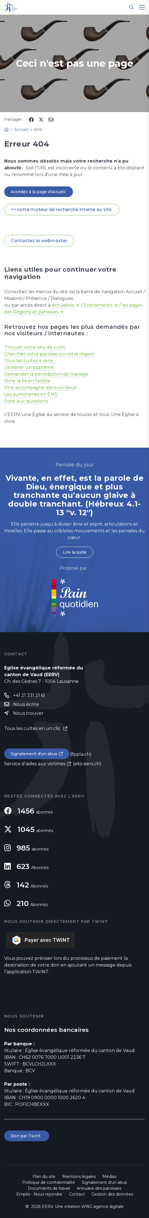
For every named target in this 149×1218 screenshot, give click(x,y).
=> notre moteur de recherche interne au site (62, 209)
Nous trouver (28, 713)
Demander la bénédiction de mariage (46, 374)
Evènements (98, 305)
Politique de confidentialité (48, 1182)
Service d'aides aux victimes (34, 763)
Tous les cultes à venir (29, 360)
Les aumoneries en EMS (31, 394)
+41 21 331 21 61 (29, 695)
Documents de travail (49, 1188)
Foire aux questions (26, 401)
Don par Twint (27, 1135)
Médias (109, 1176)
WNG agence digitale (102, 1206)
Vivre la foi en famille (27, 380)
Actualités (63, 305)
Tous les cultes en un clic (33, 728)
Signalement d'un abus (34, 753)
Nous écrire (26, 704)
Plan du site (44, 1176)
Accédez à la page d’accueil (39, 191)
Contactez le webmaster (39, 240)
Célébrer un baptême (29, 367)
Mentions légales (79, 1176)
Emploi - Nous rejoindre (39, 1194)
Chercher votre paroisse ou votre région (49, 354)
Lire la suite (74, 552)
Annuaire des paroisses (99, 1188)
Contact (77, 1194)
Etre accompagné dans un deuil (41, 387)
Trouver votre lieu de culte (35, 347)
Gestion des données (112, 1194)
